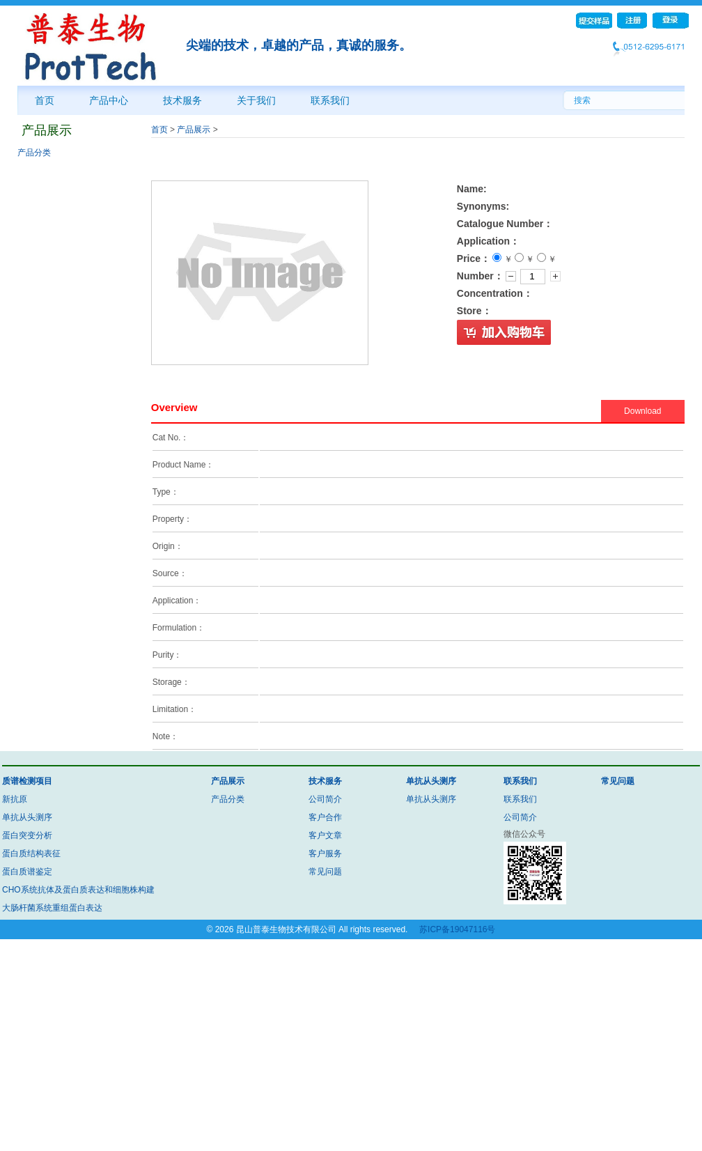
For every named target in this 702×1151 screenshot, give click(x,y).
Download (642, 411)
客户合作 (325, 817)
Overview (174, 407)
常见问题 (325, 871)
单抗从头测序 (27, 817)
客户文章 (325, 835)
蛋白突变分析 (27, 835)
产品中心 (108, 100)
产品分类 (34, 152)
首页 (44, 100)
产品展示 (193, 129)
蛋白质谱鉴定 (27, 871)
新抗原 (14, 799)
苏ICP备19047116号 (457, 929)
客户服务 (325, 853)
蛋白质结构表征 (31, 853)
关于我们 (256, 100)
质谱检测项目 (27, 781)
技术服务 (182, 100)
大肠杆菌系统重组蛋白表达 (52, 908)
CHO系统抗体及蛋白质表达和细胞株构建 (78, 890)
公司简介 (325, 799)
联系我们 (330, 100)
